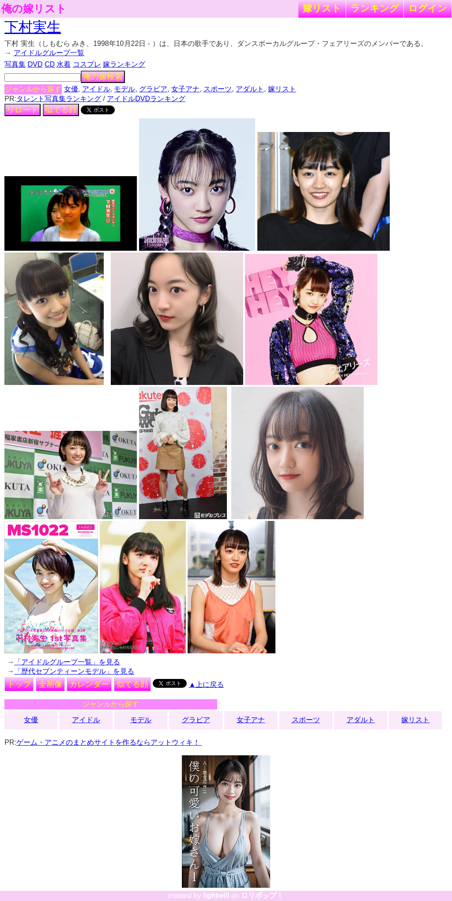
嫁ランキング (124, 64)
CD (50, 64)
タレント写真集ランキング (58, 98)
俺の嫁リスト (34, 9)
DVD (35, 64)
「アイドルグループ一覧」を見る (67, 662)
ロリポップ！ (262, 895)
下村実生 (32, 27)
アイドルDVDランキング (146, 98)
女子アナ (185, 89)
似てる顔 (61, 110)
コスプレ (87, 64)
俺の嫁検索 (103, 76)
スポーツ (217, 89)
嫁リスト (322, 8)
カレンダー (89, 684)
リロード (22, 110)
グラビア (153, 89)
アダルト (250, 89)
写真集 (15, 64)
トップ (19, 684)
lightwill (216, 895)
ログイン (427, 8)
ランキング (374, 8)
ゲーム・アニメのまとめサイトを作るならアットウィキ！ (109, 742)
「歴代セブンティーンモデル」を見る (74, 671)
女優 (71, 89)
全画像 (50, 684)
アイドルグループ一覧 (49, 53)
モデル (124, 89)
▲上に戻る (206, 684)
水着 (63, 64)
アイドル (96, 89)
